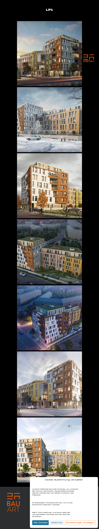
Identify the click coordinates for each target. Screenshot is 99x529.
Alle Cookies (40, 523)
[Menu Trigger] (88, 58)
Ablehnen (57, 523)
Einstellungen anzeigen (80, 523)
